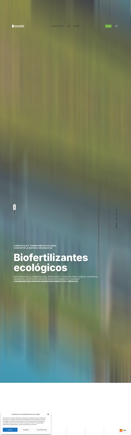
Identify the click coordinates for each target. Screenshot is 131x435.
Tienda (108, 26)
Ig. (116, 214)
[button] (48, 414)
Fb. (116, 210)
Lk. (116, 218)
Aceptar (10, 430)
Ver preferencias (42, 430)
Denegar (26, 430)
